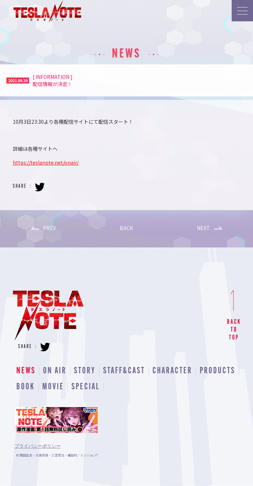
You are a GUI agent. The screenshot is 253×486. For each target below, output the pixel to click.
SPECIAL (85, 387)
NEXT (203, 227)
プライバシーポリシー (38, 446)
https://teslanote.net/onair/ (46, 162)
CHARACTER (172, 371)
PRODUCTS (217, 371)
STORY (85, 371)
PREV (49, 227)
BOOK (25, 387)
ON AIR (54, 371)
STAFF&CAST (124, 371)
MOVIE (53, 387)
